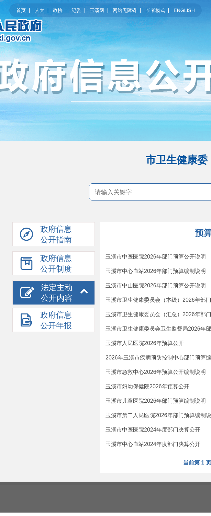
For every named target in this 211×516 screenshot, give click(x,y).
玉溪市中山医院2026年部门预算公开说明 (156, 285)
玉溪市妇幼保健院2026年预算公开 (147, 386)
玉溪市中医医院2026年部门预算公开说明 (156, 257)
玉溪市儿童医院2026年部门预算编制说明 (156, 401)
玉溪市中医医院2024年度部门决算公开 (153, 430)
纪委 (76, 10)
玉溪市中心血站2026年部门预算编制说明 (156, 271)
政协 (58, 10)
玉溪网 (97, 10)
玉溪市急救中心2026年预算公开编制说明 (156, 372)
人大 (39, 10)
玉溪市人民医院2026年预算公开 (145, 343)
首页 (21, 10)
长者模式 (155, 10)
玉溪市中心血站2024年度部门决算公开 (153, 444)
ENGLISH (184, 10)
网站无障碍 (125, 10)
